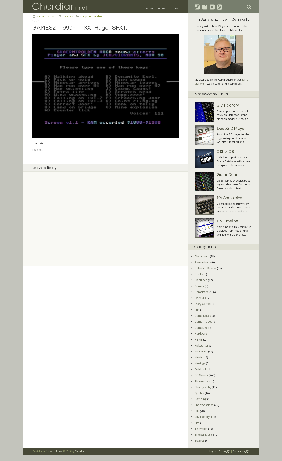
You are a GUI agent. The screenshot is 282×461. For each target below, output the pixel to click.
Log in (212, 451)
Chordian (80, 451)
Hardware (201, 333)
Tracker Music (203, 434)
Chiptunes (201, 280)
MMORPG (201, 351)
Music (174, 8)
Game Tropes (203, 321)
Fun (197, 310)
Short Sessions (204, 405)
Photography (203, 387)
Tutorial (199, 441)
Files (162, 8)
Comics (199, 286)
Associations (203, 262)
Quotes (199, 393)
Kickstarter (201, 345)
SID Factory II (203, 417)
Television (201, 429)
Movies (199, 357)
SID (197, 411)
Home (150, 8)
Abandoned (202, 256)
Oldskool (200, 369)
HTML (198, 339)
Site (197, 423)
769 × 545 (67, 16)
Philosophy (202, 381)
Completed (202, 292)
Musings (200, 363)
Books (199, 274)
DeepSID (200, 298)
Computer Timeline (91, 16)
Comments (241, 451)
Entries (224, 451)
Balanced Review (205, 268)
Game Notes (203, 316)
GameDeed (202, 328)
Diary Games (203, 304)
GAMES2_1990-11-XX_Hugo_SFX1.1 (81, 28)
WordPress (56, 451)
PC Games (201, 375)
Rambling (200, 399)
